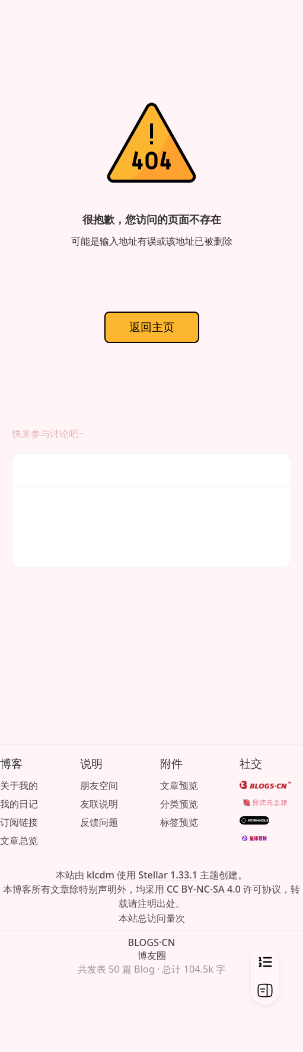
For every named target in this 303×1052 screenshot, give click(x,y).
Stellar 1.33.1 (167, 874)
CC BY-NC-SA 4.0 (204, 889)
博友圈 (152, 955)
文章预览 (179, 785)
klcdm (100, 874)
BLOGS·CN (152, 942)
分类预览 (179, 803)
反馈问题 (99, 822)
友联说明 (99, 803)
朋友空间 (99, 785)
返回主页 (151, 326)
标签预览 (179, 822)
